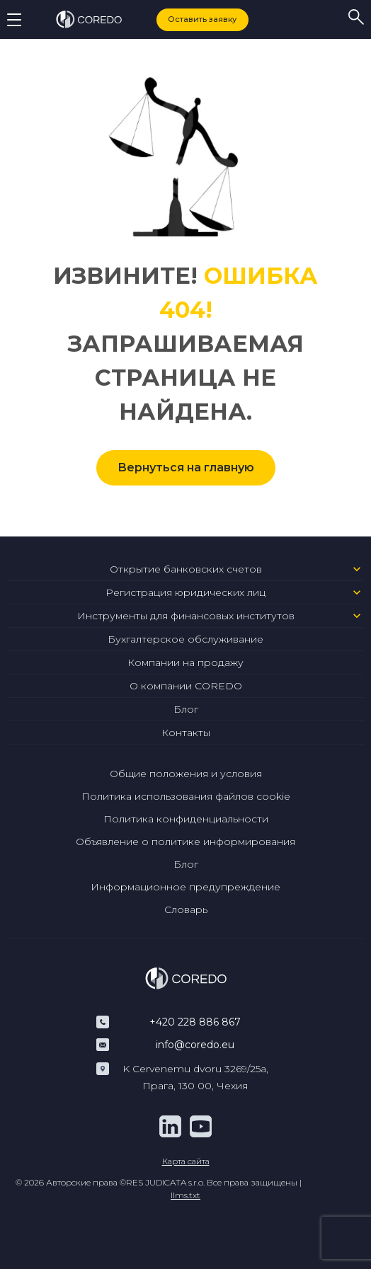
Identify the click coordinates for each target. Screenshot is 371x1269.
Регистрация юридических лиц (185, 592)
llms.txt (185, 1195)
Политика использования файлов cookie (185, 796)
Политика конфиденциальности (185, 818)
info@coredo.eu (195, 1044)
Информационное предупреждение (185, 886)
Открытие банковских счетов (186, 569)
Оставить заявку (202, 19)
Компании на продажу (185, 662)
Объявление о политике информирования (185, 841)
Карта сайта (186, 1161)
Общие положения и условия (186, 773)
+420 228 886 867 (195, 1022)
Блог (185, 709)
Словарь (185, 909)
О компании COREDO (186, 685)
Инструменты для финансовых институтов (186, 615)
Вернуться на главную (186, 467)
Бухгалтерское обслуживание (185, 639)
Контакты (185, 732)
